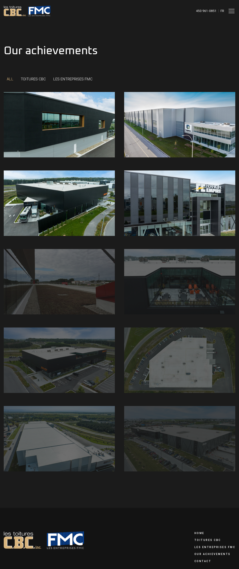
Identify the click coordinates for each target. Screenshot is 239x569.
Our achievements (212, 554)
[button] (231, 11)
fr (222, 11)
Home (199, 533)
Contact (202, 561)
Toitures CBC (207, 540)
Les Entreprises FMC (214, 547)
